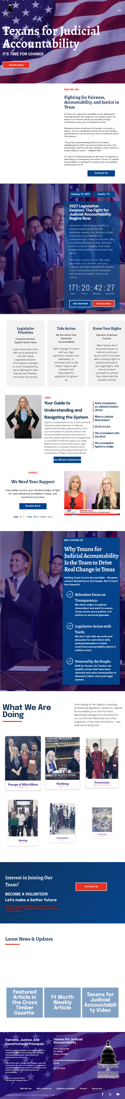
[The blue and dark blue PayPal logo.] (36, 517)
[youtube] (118, 1094)
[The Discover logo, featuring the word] (43, 517)
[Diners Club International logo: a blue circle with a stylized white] (50, 517)
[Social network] (110, 1094)
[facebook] (102, 1094)
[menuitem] (26, 1089)
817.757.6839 (59, 1068)
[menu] (119, 10)
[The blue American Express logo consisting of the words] (29, 517)
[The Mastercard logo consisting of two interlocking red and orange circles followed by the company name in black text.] (22, 517)
